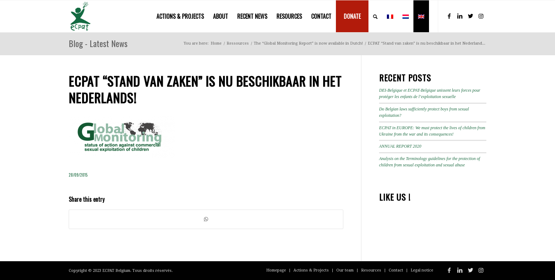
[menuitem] (180, 16)
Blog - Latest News (98, 43)
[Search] (375, 16)
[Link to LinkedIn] (459, 16)
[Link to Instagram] (481, 16)
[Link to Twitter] (470, 16)
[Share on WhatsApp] (206, 219)
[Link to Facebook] (449, 16)
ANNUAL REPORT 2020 (400, 146)
